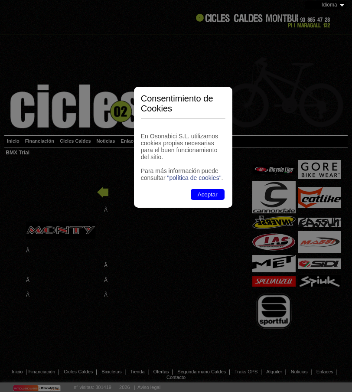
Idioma (329, 5)
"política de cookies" (194, 177)
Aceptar (208, 194)
